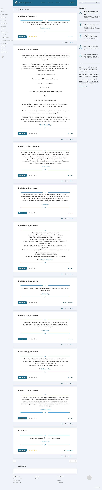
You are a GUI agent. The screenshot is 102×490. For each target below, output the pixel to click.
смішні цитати (88, 76)
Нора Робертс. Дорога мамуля (28, 49)
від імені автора (46, 28)
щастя (86, 83)
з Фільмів (3, 12)
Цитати (21, 9)
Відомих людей (4, 15)
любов (81, 72)
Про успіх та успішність (4, 43)
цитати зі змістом (83, 81)
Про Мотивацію (4, 30)
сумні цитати (96, 76)
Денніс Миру (46, 294)
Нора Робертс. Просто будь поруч (29, 146)
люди (85, 72)
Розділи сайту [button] (16, 476)
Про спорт (3, 36)
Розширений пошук (17, 478)
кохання (86, 69)
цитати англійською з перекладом (87, 79)
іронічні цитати (93, 83)
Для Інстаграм (4, 56)
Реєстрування (60, 482)
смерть (81, 76)
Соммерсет (46, 204)
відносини (81, 67)
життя (87, 67)
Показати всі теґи (83, 86)
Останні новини (16, 480)
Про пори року (4, 47)
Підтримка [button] (37, 476)
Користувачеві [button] (60, 476)
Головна (43, 2)
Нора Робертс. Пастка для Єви (28, 281)
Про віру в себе (5, 39)
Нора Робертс (46, 166)
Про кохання (4, 24)
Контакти (50, 2)
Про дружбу (3, 27)
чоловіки (81, 83)
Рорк (49, 369)
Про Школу (3, 50)
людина (90, 72)
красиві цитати (93, 69)
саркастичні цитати (94, 74)
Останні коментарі (17, 482)
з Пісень (3, 53)
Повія (41, 125)
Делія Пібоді (47, 125)
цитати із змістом (94, 81)
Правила (58, 2)
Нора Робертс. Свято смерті (27, 16)
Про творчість (4, 33)
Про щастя (3, 21)
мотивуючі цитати (83, 74)
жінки (80, 69)
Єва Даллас (42, 259)
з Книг (2, 9)
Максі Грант (49, 259)
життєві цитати (94, 67)
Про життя (3, 18)
